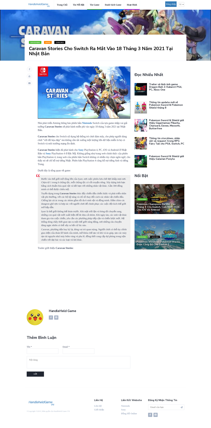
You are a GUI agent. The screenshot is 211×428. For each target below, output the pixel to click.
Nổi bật (141, 175)
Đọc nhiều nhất (149, 74)
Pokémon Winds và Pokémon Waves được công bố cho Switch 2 (158, 243)
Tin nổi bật (78, 5)
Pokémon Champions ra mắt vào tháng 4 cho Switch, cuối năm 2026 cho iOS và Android (158, 207)
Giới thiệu (99, 409)
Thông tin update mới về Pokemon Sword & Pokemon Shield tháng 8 (166, 105)
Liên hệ (97, 406)
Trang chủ (62, 5)
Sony (47, 42)
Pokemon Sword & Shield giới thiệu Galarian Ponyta (166, 158)
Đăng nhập (171, 4)
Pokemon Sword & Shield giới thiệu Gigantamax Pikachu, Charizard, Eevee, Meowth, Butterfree (166, 124)
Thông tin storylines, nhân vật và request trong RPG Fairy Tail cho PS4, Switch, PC (166, 141)
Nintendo (35, 42)
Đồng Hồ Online (129, 413)
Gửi (35, 374)
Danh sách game (113, 5)
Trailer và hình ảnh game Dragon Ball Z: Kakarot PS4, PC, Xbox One (165, 87)
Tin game (94, 5)
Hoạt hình (132, 5)
